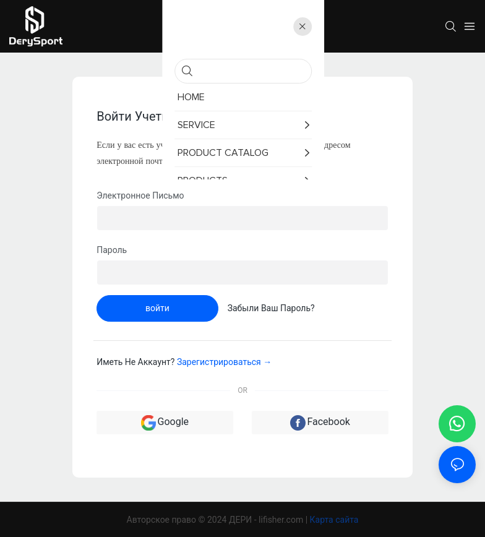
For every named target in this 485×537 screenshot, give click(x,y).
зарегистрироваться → (224, 362)
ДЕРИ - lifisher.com (267, 520)
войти (157, 308)
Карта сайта (334, 520)
